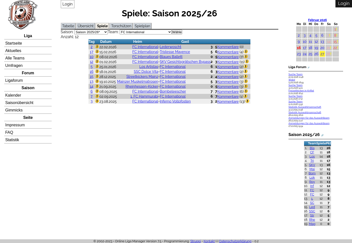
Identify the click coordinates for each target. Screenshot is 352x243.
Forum (28, 73)
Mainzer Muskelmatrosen (137, 81)
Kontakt (209, 241)
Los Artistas (148, 66)
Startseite (13, 43)
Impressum (15, 125)
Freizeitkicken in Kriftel (301, 90)
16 (91, 71)
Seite (28, 117)
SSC (312, 211)
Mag (312, 224)
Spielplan (142, 26)
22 (335, 48)
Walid (291, 79)
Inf (312, 186)
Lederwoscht (170, 47)
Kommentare (228, 47)
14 (91, 86)
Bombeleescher (173, 91)
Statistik (12, 140)
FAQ (9, 132)
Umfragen (13, 65)
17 (91, 52)
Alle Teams (14, 58)
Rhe (312, 219)
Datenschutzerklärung (235, 241)
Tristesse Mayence (175, 52)
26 (316, 54)
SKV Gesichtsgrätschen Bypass (185, 61)
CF (312, 152)
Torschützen (121, 26)
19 (316, 48)
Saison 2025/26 (304, 134)
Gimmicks (13, 110)
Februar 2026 (317, 20)
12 (91, 61)
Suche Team (295, 74)
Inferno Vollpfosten (175, 101)
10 (91, 56)
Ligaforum (14, 80)
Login (68, 4)
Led (312, 207)
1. (312, 198)
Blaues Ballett (171, 56)
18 (310, 48)
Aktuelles (13, 51)
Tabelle (68, 26)
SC (312, 203)
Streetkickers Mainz (142, 76)
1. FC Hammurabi (144, 96)
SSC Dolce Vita (146, 71)
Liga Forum (297, 67)
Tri (312, 160)
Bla (312, 148)
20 (322, 48)
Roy (312, 182)
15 (91, 76)
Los (312, 156)
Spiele (102, 26)
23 (299, 54)
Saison (28, 88)
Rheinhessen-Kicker (142, 86)
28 (328, 54)
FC (312, 190)
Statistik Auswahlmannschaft (304, 107)
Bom (312, 173)
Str (312, 215)
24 (305, 54)
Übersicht (85, 26)
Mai (312, 169)
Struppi (195, 241)
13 (91, 81)
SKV (312, 165)
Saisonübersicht (19, 103)
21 (328, 48)
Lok (312, 177)
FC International (145, 47)
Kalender (13, 95)
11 (310, 41)
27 (322, 54)
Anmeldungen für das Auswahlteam (309, 117)
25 (310, 54)
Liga (28, 36)
